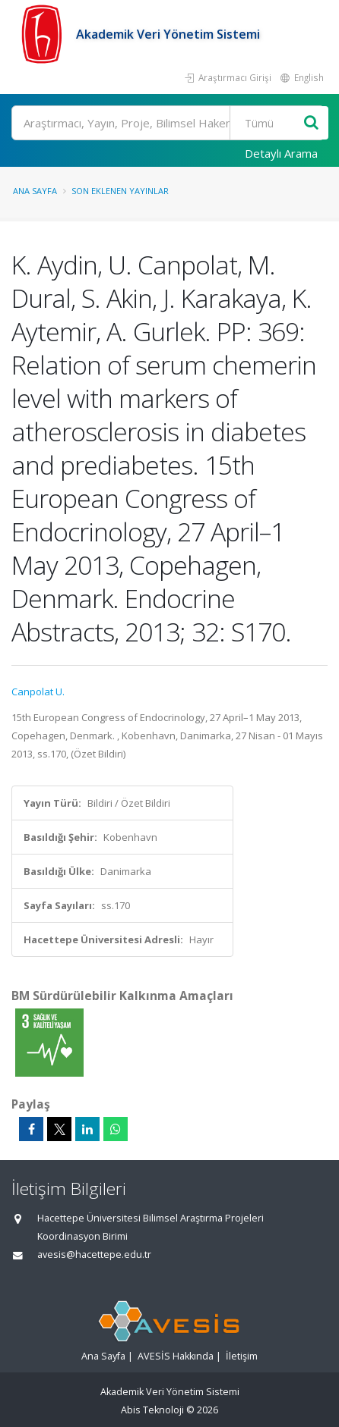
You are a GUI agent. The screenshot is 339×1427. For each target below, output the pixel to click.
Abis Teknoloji (152, 1409)
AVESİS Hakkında (176, 1356)
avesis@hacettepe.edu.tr (94, 1254)
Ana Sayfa (35, 190)
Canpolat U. (38, 691)
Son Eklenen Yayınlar (120, 190)
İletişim (242, 1356)
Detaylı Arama (281, 153)
